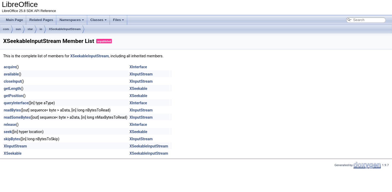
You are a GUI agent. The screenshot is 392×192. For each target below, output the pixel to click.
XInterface (138, 67)
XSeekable (138, 88)
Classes (98, 20)
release (10, 124)
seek (8, 132)
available (11, 74)
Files (118, 20)
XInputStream (141, 74)
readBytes (12, 110)
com (6, 29)
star (30, 29)
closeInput (12, 81)
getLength (12, 88)
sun (18, 29)
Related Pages (41, 20)
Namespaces (71, 20)
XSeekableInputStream (65, 29)
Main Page (14, 20)
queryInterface (16, 103)
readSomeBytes (17, 117)
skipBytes (12, 139)
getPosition (13, 96)
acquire (10, 67)
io (40, 29)
